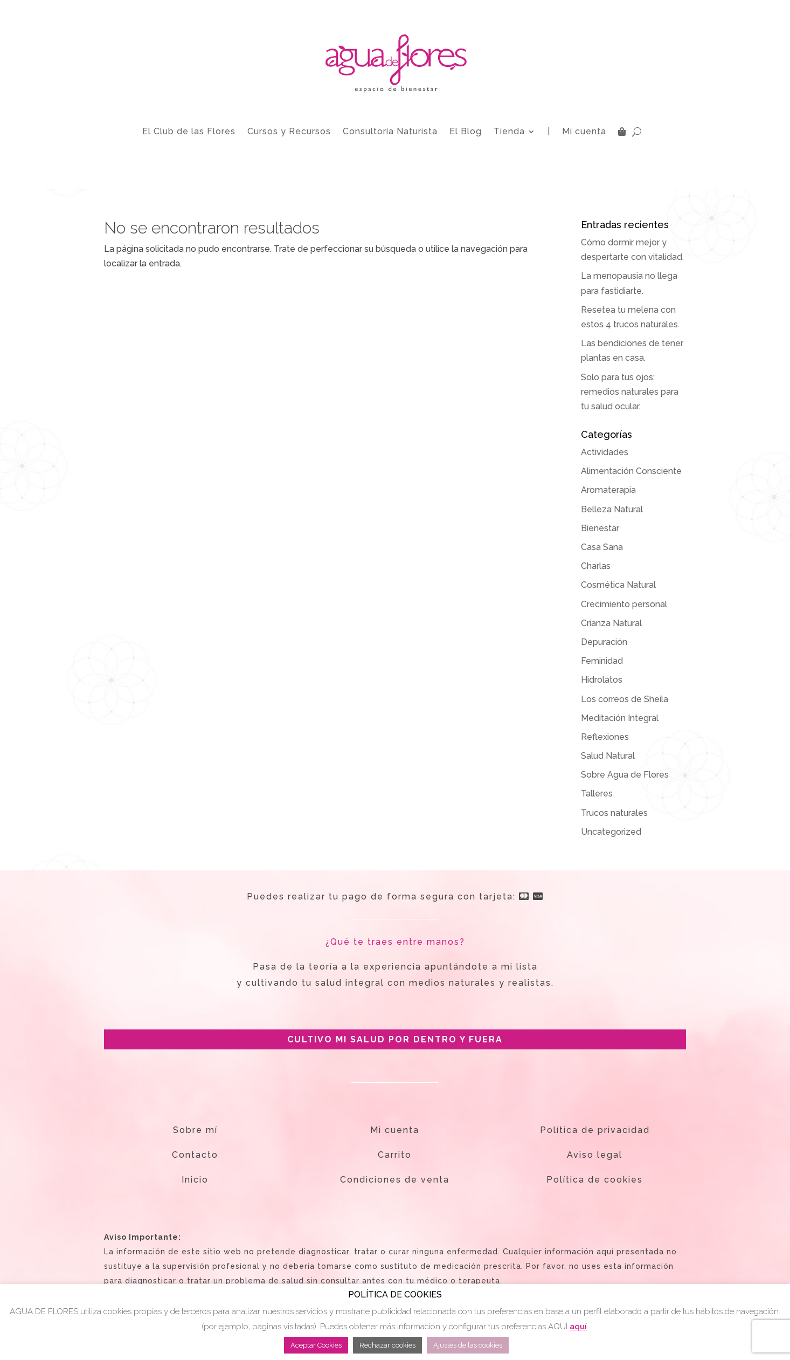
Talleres (597, 793)
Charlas (596, 566)
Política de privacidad (595, 1130)
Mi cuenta (584, 131)
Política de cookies (594, 1179)
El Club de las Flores (188, 131)
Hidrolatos (601, 680)
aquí (578, 1326)
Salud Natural (608, 756)
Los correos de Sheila (624, 699)
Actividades (604, 452)
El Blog (465, 131)
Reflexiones (605, 737)
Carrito (395, 1155)
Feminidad (602, 661)
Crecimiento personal (624, 604)
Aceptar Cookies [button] (316, 1345)
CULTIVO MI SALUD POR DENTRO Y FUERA (395, 1039)
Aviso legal (594, 1155)
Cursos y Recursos (289, 131)
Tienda (509, 131)
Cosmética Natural (618, 585)
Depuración (604, 642)
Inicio (195, 1179)
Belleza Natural (612, 509)
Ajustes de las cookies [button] (467, 1345)
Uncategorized (611, 832)
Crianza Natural (611, 623)
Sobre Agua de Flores (625, 775)
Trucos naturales (614, 813)
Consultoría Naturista (390, 131)
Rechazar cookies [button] (387, 1345)
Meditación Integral (620, 718)
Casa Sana (602, 547)
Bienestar (600, 528)
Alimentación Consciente (631, 471)
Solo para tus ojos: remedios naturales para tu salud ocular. (629, 391)
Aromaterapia (608, 490)
